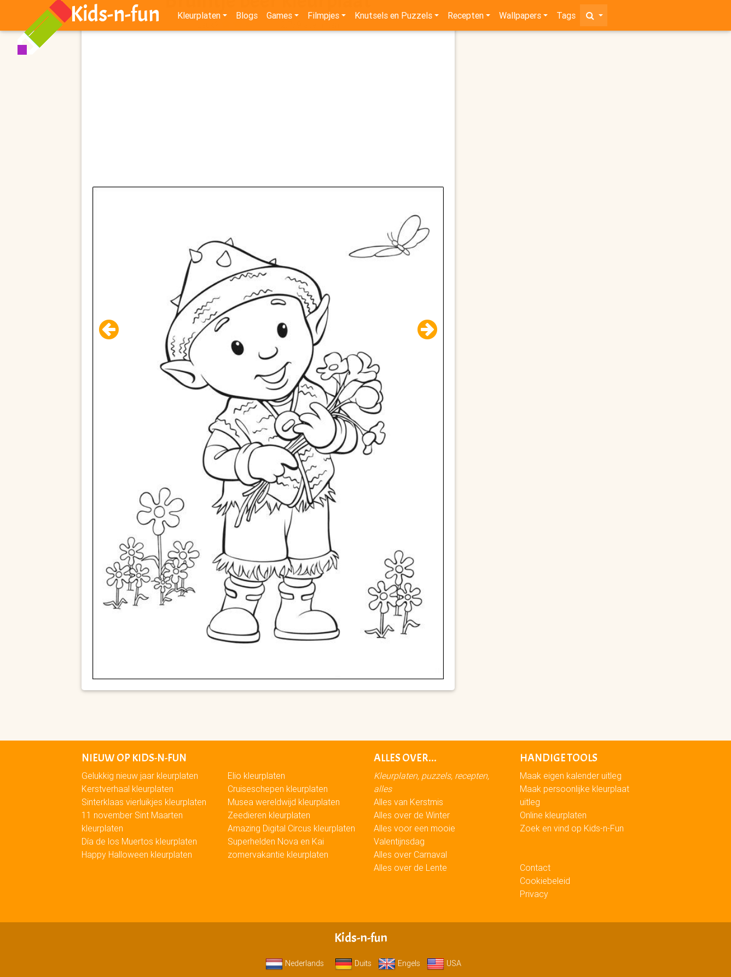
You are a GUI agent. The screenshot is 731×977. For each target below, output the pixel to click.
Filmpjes (323, 17)
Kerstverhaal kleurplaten (127, 788)
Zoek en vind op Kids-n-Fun (572, 828)
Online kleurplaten (553, 815)
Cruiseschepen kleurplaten (278, 788)
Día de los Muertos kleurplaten (139, 841)
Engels (399, 963)
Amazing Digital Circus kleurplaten (291, 828)
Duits (353, 963)
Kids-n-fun (115, 16)
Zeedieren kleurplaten (269, 815)
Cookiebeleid (545, 880)
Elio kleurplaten (256, 775)
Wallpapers (520, 17)
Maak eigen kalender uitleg (571, 775)
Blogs (247, 17)
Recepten (466, 17)
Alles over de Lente (410, 867)
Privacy (534, 893)
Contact (535, 867)
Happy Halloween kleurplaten (137, 854)
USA (444, 963)
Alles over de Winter (412, 815)
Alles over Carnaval (410, 854)
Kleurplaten (199, 17)
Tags (566, 17)
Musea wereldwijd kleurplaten (284, 801)
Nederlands (294, 963)
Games (279, 17)
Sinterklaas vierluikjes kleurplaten (144, 801)
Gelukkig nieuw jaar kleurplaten (140, 775)
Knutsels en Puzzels (393, 17)
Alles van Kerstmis (408, 801)
